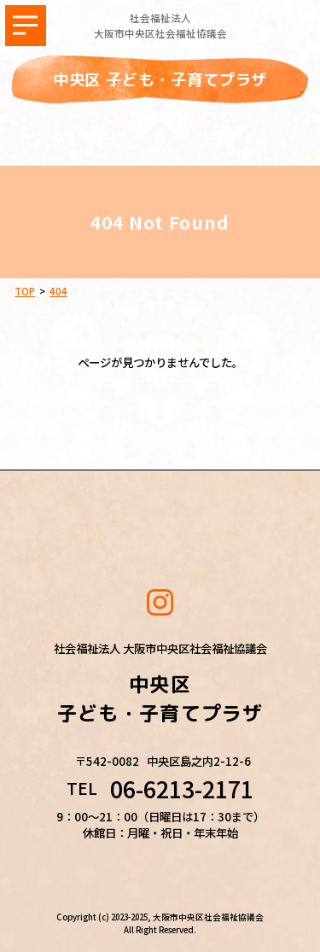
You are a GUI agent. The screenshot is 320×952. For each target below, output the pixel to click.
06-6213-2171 (181, 789)
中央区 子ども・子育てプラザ (160, 79)
